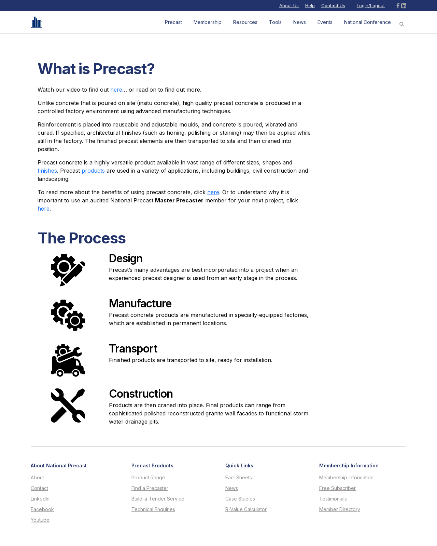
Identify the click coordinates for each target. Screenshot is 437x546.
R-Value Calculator (246, 509)
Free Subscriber (337, 488)
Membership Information (346, 477)
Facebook (42, 509)
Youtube (40, 520)
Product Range (148, 477)
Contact (39, 488)
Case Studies (240, 498)
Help (310, 5)
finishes (47, 170)
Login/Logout (371, 5)
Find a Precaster (149, 488)
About (37, 477)
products (93, 170)
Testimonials (333, 498)
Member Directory (339, 509)
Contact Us (333, 5)
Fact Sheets (238, 477)
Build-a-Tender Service (157, 498)
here (116, 89)
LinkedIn (40, 498)
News (231, 488)
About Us (289, 5)
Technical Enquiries (153, 509)
